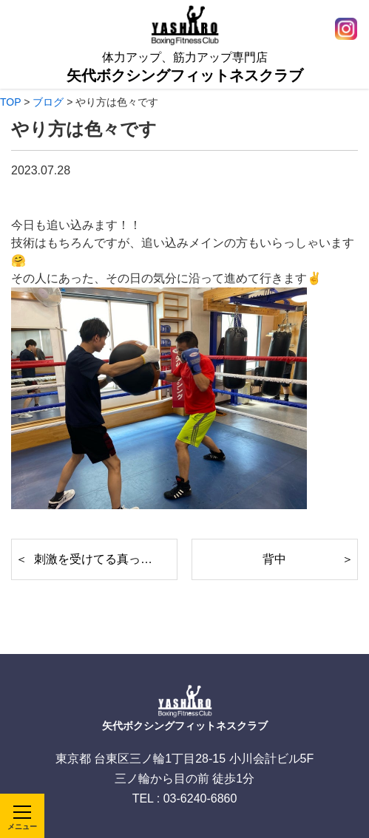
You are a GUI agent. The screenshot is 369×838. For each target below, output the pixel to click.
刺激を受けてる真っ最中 (99, 559)
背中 (274, 559)
